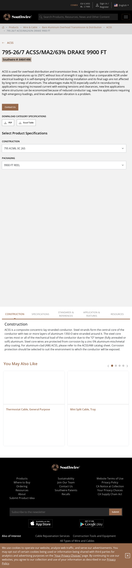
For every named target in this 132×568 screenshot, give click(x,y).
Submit (115, 511)
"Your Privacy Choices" (67, 555)
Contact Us (10, 107)
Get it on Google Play (91, 523)
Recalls (66, 494)
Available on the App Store (40, 523)
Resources (22, 490)
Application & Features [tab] (91, 314)
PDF (8, 122)
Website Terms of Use (110, 478)
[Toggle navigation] (126, 17)
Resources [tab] (117, 314)
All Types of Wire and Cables (77, 541)
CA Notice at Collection (110, 486)
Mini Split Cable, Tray (83, 409)
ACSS (109, 27)
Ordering (21, 486)
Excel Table (26, 122)
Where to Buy (22, 482)
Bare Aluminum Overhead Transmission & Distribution (72, 27)
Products (14, 27)
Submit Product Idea (22, 498)
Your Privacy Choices (110, 490)
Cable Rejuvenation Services (52, 536)
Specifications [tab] (40, 314)
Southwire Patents (66, 490)
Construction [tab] (14, 314)
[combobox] (78, 17)
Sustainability (66, 478)
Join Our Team (66, 482)
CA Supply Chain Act (110, 494)
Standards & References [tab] (66, 314)
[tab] (112, 366)
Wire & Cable (30, 27)
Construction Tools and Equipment (94, 536)
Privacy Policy (110, 482)
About (22, 494)
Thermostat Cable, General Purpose (28, 409)
